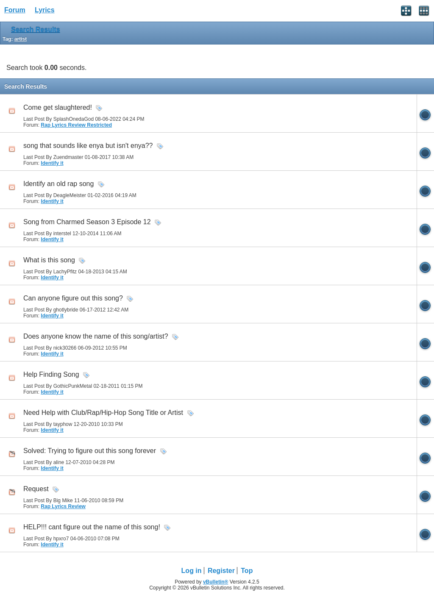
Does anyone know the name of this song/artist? (95, 336)
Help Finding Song (51, 374)
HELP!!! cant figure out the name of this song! (91, 527)
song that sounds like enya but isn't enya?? (88, 145)
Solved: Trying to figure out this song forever (89, 450)
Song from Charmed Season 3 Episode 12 (87, 221)
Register (221, 570)
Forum (14, 10)
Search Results (35, 29)
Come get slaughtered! (57, 107)
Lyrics (45, 10)
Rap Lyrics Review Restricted (76, 125)
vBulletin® (215, 582)
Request (36, 488)
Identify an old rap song (58, 183)
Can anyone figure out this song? (73, 298)
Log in (191, 570)
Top (247, 570)
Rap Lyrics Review (63, 506)
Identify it (52, 163)
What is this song (49, 260)
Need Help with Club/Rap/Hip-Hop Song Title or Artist (103, 412)
